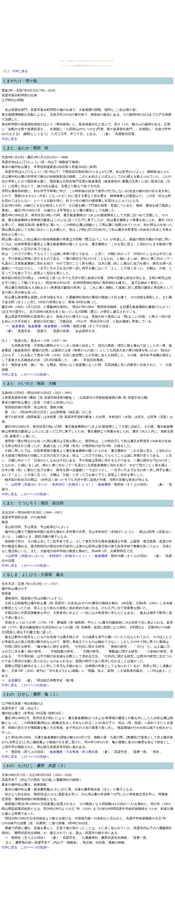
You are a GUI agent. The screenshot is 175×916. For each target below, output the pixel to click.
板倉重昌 (18, 326)
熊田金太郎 (19, 364)
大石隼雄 (72, 751)
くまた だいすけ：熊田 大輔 (29, 383)
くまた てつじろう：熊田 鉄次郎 (33, 503)
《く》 (6, 71)
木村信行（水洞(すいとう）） (73, 484)
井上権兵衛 (90, 751)
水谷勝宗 (14, 680)
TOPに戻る (20, 71)
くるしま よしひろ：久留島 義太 (33, 574)
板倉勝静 (50, 326)
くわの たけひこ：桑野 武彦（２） (35, 766)
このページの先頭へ (34, 374)
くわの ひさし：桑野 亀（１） (31, 694)
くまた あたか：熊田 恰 (25, 148)
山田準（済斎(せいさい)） (30, 484)
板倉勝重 (34, 326)
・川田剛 (63, 326)
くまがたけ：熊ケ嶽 (20, 81)
